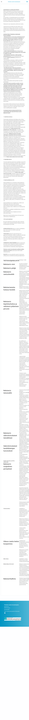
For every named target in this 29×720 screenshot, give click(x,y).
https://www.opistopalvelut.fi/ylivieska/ (12, 611)
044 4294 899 (6, 609)
